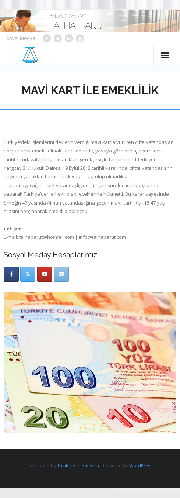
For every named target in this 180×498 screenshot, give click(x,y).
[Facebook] (11, 274)
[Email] (61, 274)
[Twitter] (27, 274)
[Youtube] (44, 274)
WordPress (140, 466)
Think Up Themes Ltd (79, 466)
